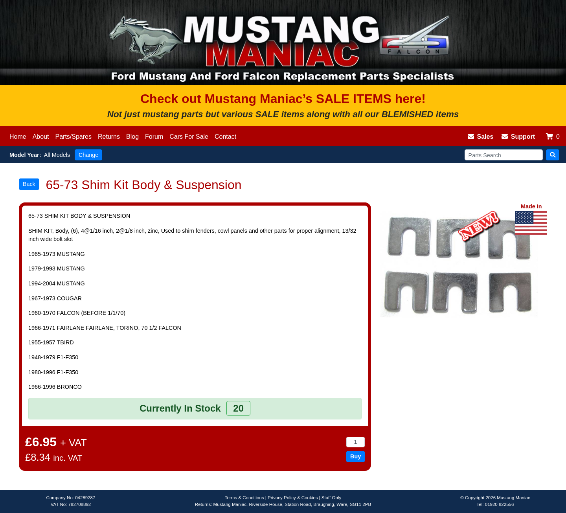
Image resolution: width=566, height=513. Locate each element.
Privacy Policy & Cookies (293, 497)
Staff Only (331, 497)
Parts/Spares (73, 136)
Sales (481, 136)
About (41, 136)
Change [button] (88, 155)
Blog (132, 136)
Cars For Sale (188, 136)
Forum (154, 136)
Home (17, 136)
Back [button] (29, 184)
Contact (225, 136)
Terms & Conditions (244, 497)
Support (518, 136)
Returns (109, 136)
